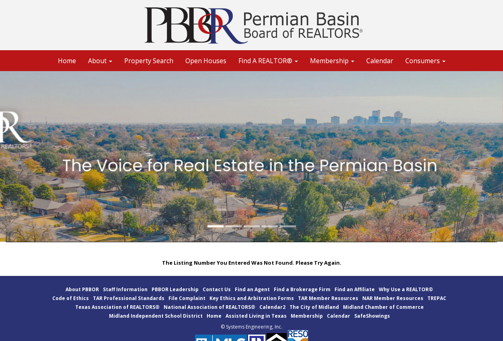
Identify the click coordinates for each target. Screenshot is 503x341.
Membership (307, 315)
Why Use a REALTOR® (406, 289)
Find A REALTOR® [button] (268, 60)
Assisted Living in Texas (256, 315)
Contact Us (217, 289)
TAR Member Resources (328, 298)
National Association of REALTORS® (209, 307)
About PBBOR (82, 289)
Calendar (379, 60)
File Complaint (186, 298)
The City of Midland (314, 307)
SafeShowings (372, 315)
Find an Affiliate (355, 289)
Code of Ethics (70, 298)
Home (67, 60)
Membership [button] (332, 60)
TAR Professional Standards (128, 298)
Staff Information (125, 289)
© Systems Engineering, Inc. (251, 326)
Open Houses (205, 60)
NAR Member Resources (392, 298)
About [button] (100, 60)
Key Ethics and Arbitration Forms (251, 298)
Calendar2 (272, 307)
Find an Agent (252, 289)
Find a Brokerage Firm (302, 289)
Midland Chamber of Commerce (383, 307)
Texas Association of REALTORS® (117, 307)
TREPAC (436, 298)
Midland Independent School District (156, 315)
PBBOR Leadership (175, 289)
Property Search (148, 60)
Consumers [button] (425, 60)
